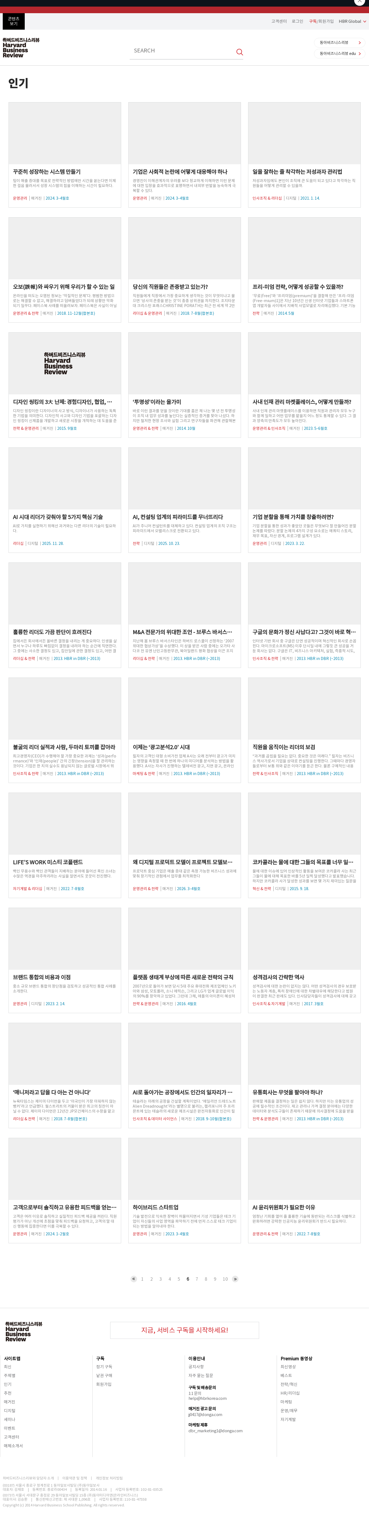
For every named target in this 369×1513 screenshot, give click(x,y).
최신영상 (288, 1366)
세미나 (9, 1419)
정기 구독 (104, 1366)
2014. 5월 (286, 313)
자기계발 (288, 1419)
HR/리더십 (290, 1393)
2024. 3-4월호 (57, 198)
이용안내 (196, 1358)
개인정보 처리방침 (109, 1478)
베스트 (286, 1375)
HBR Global (350, 21)
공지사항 (196, 1366)
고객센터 (279, 21)
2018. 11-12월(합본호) (76, 313)
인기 (8, 1384)
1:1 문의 (194, 1393)
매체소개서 (13, 1445)
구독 (100, 1358)
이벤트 (9, 1428)
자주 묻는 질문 (200, 1375)
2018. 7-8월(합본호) (197, 313)
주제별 (9, 1375)
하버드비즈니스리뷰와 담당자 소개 (28, 1478)
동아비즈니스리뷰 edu (338, 53)
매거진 (9, 1402)
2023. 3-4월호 (177, 1234)
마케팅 (286, 1402)
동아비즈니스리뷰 (334, 42)
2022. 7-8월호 (72, 889)
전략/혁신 (289, 1384)
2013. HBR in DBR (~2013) (77, 659)
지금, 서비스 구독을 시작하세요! (184, 1330)
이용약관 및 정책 (74, 1478)
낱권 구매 (104, 1375)
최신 (8, 1366)
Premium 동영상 (296, 1358)
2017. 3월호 (314, 1004)
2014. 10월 (186, 428)
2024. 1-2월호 (57, 1234)
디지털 (9, 1410)
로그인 (297, 21)
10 (225, 1279)
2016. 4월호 (187, 1004)
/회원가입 (321, 21)
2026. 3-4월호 (189, 889)
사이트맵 (12, 1358)
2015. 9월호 (67, 428)
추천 (8, 1393)
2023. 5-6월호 (316, 428)
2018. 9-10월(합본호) (213, 1119)
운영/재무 (289, 1410)
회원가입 (104, 1384)
